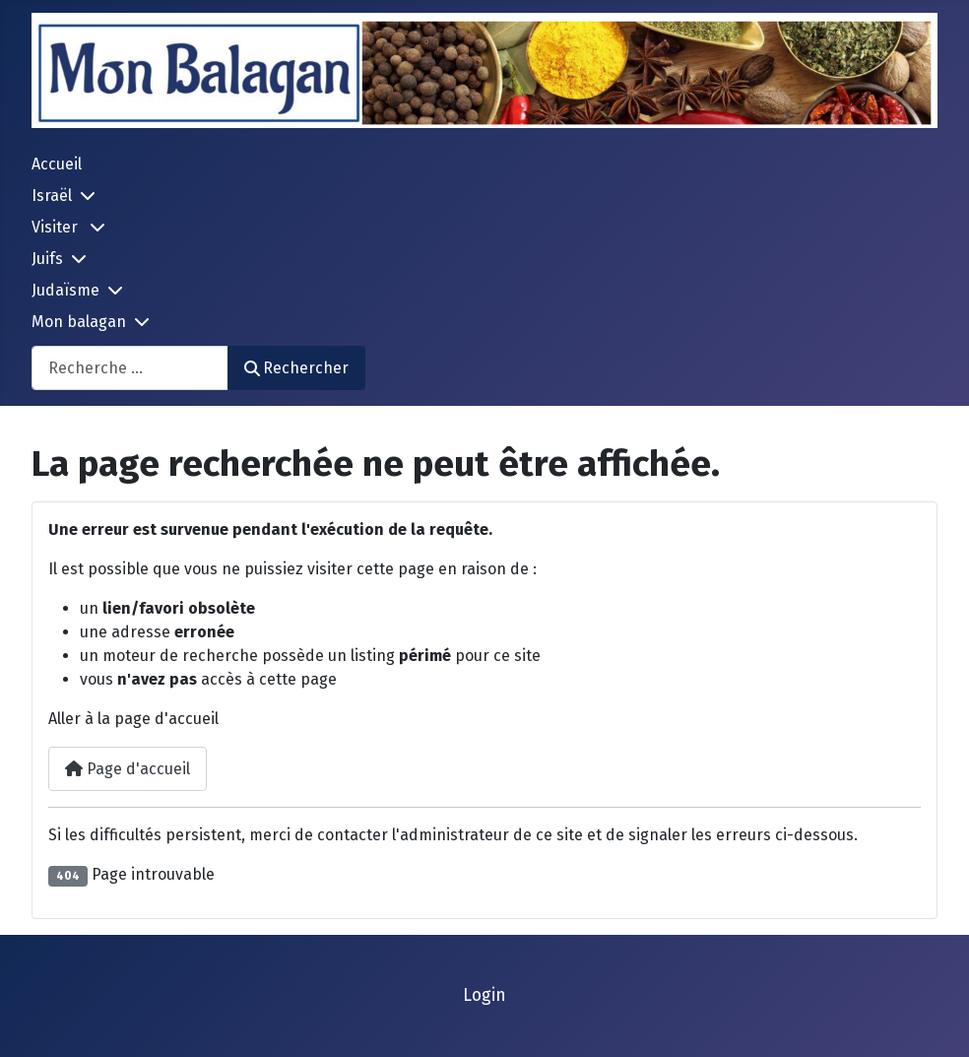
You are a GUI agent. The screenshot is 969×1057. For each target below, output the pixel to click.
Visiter (57, 227)
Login (484, 995)
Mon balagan (79, 321)
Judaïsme (65, 290)
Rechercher (296, 368)
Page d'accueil (127, 769)
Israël (52, 195)
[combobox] (130, 368)
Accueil (57, 164)
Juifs (47, 258)
